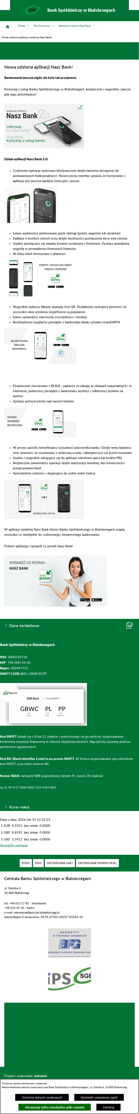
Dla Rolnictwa (44, 25)
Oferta (24, 25)
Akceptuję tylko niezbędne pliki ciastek (54, 1107)
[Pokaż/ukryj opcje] (5, 5)
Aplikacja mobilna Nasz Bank (77, 25)
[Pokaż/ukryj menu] (134, 5)
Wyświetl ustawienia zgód (99, 1097)
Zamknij (108, 1107)
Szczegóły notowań (14, 845)
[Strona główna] (7, 27)
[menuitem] (26, 863)
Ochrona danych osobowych (42, 1097)
